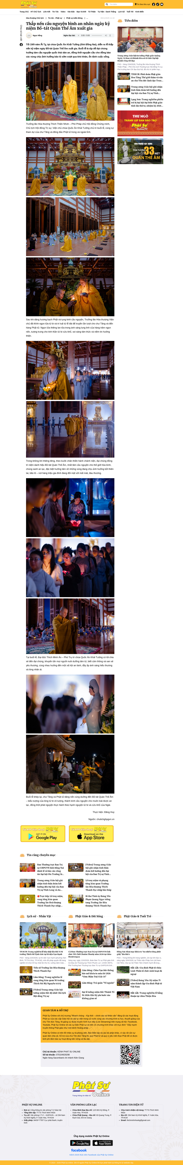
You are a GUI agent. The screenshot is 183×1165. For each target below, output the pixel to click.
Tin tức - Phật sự (55, 18)
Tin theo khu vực (142, 4)
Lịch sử (121, 12)
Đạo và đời (81, 12)
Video (63, 12)
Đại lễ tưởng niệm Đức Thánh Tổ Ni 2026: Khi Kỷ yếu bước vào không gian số (98, 995)
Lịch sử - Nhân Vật (39, 916)
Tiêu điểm (131, 20)
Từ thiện (92, 12)
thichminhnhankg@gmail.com (138, 1120)
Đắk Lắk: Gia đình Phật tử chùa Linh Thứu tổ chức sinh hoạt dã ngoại (146, 971)
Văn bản (71, 12)
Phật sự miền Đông (74, 18)
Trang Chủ (24, 12)
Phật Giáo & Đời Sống (89, 916)
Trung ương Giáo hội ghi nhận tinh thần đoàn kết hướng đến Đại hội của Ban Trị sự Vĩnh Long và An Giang (50, 886)
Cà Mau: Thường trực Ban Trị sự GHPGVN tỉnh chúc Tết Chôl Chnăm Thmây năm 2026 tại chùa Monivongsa (89, 954)
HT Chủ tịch (36, 12)
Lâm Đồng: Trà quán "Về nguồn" (98, 983)
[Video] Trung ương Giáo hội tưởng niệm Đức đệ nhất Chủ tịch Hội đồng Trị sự (49, 993)
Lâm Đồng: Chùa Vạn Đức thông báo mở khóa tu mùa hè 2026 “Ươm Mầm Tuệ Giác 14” (98, 973)
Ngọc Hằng (37, 35)
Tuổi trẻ (130, 12)
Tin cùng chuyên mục (41, 855)
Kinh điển (139, 12)
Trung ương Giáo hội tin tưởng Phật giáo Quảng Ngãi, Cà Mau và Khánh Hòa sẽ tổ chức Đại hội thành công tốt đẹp (138, 58)
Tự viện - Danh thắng (107, 12)
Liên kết (46, 12)
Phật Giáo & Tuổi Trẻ (137, 916)
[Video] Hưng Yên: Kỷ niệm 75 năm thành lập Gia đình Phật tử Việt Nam (146, 983)
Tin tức (55, 12)
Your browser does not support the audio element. (94, 35)
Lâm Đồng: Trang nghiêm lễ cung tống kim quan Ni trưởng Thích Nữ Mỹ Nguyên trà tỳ (48, 980)
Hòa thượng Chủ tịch (35, 18)
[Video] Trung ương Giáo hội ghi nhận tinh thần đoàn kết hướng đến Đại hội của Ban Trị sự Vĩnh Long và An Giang (98, 871)
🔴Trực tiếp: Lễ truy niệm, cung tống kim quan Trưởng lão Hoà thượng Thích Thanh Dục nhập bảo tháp (50, 902)
